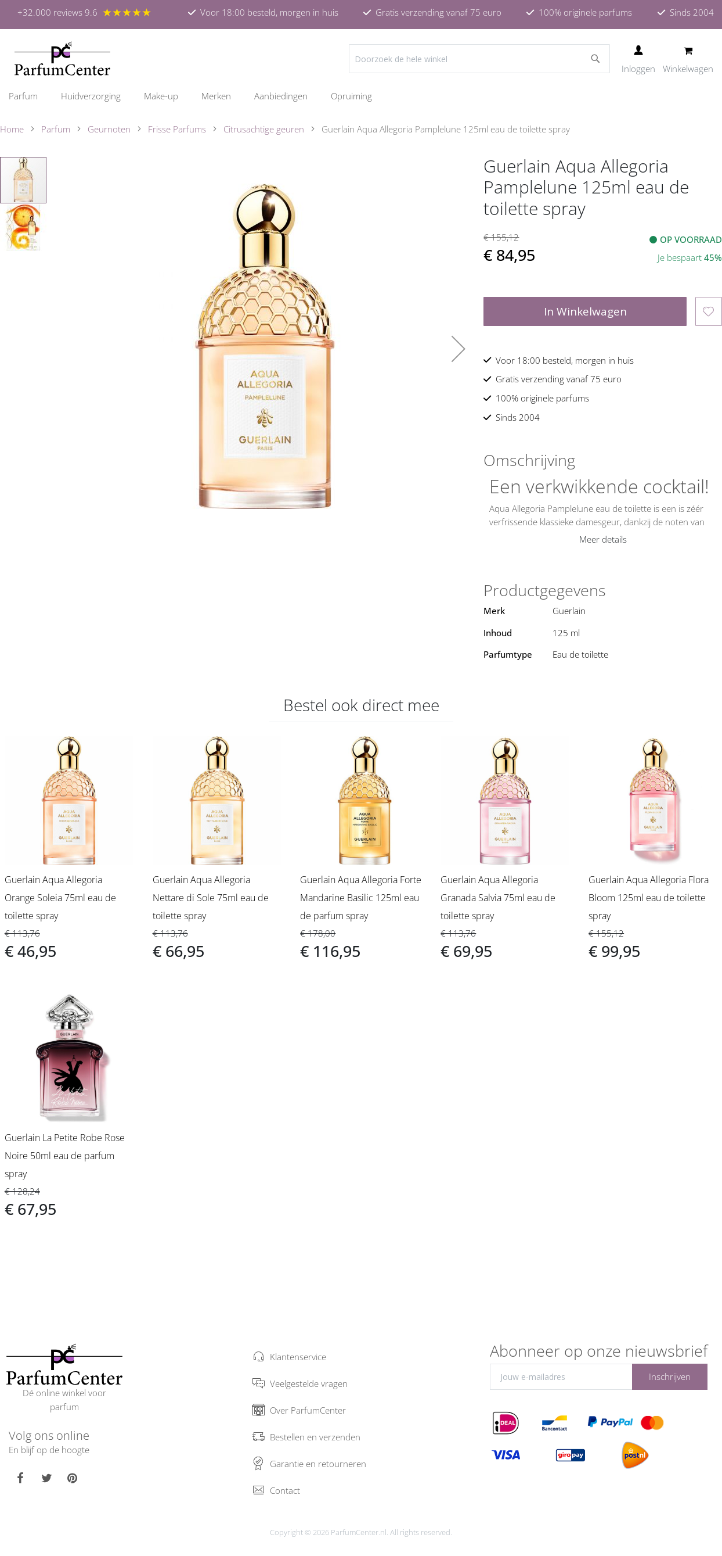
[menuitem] (29, 96)
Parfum (55, 129)
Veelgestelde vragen (309, 1383)
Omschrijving (529, 460)
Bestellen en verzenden (315, 1437)
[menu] (361, 96)
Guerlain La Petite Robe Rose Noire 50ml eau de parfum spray (65, 1155)
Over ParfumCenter (308, 1410)
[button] (458, 349)
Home (12, 129)
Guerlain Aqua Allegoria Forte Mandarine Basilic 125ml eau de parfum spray (360, 897)
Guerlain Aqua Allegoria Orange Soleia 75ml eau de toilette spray (60, 897)
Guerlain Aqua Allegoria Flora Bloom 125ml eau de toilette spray (649, 897)
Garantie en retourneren (318, 1463)
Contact (285, 1490)
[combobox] (479, 58)
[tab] (602, 460)
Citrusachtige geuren (263, 129)
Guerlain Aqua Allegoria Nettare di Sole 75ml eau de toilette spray (211, 897)
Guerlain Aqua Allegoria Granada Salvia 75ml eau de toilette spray (498, 897)
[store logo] (62, 58)
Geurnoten (109, 129)
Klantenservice (298, 1357)
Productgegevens (544, 590)
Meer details (603, 539)
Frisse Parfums (177, 129)
